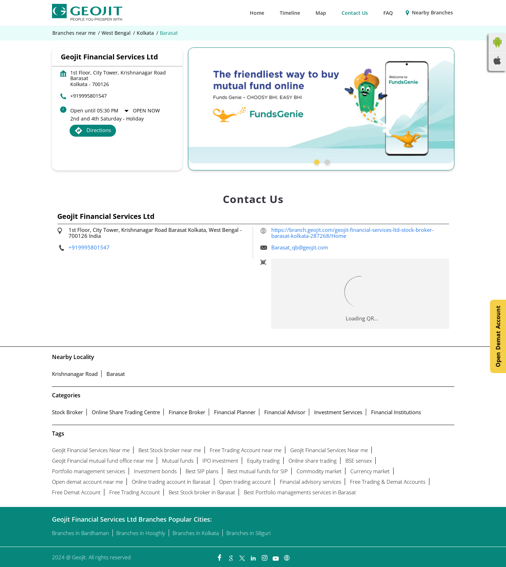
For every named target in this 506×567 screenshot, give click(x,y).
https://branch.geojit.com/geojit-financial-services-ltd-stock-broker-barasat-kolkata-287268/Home (352, 232)
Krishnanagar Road (75, 373)
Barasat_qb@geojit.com (299, 247)
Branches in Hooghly (140, 532)
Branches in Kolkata (196, 532)
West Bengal (116, 33)
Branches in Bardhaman (80, 532)
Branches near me (74, 33)
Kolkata (145, 33)
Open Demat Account (498, 336)
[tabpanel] (321, 105)
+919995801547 (88, 95)
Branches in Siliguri (248, 532)
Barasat (115, 373)
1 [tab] (316, 161)
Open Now (146, 110)
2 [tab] (326, 161)
